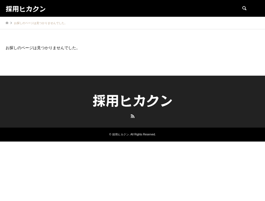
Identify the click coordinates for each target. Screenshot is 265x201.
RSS (133, 116)
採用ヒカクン (120, 134)
